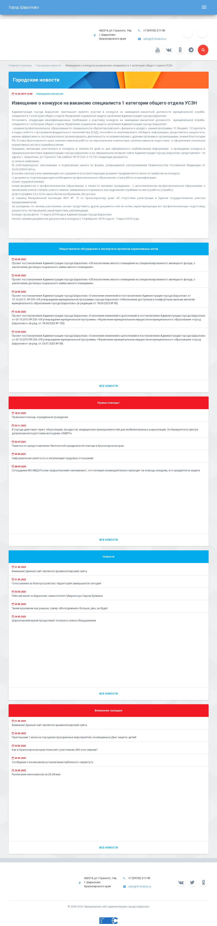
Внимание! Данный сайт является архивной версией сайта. (50, 571)
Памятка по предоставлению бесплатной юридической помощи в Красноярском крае (68, 445)
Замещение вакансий (49, 93)
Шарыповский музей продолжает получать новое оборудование (54, 620)
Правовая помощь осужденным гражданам (40, 417)
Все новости (108, 385)
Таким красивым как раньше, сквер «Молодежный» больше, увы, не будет (60, 608)
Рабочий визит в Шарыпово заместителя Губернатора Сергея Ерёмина (57, 595)
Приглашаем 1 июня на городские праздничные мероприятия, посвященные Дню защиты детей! (74, 737)
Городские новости (48, 65)
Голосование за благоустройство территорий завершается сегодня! (56, 583)
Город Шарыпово (24, 7)
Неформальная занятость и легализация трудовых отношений (52, 458)
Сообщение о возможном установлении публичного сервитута (52, 762)
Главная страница (20, 65)
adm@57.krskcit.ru (154, 38)
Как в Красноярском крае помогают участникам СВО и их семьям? (55, 749)
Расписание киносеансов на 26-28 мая (36, 774)
